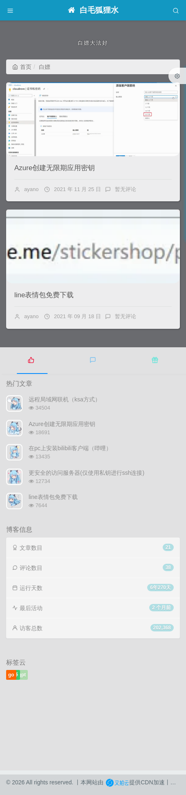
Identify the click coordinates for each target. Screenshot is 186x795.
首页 (21, 67)
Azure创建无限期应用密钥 (54, 168)
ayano (31, 189)
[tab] (31, 359)
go (11, 675)
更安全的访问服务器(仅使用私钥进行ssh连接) (86, 472)
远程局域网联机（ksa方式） (65, 399)
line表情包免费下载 (44, 295)
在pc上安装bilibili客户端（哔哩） (70, 448)
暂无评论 (125, 189)
